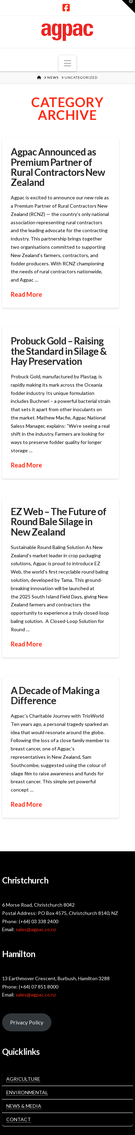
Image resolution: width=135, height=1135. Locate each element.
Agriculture (23, 1079)
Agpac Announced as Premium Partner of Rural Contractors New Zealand (58, 167)
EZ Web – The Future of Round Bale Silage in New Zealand (58, 521)
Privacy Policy (26, 1022)
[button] (67, 63)
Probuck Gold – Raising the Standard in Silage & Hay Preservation (59, 351)
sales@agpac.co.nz (36, 929)
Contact (18, 1119)
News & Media (23, 1106)
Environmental (27, 1092)
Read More (26, 294)
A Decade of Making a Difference (55, 695)
